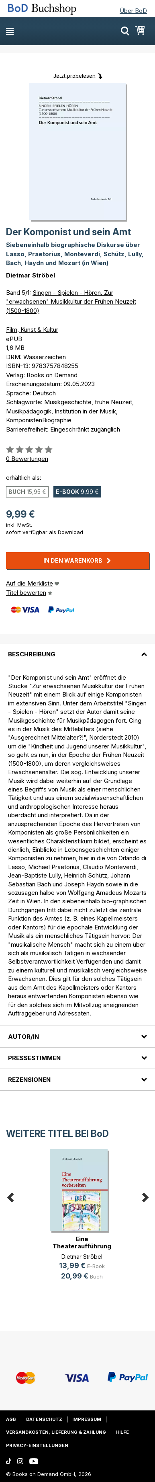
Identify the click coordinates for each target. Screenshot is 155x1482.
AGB (11, 1419)
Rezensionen (29, 1079)
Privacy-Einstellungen (37, 1445)
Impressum (86, 1419)
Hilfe (122, 1432)
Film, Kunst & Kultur (32, 329)
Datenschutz (44, 1419)
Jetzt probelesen (74, 75)
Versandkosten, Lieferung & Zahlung (56, 1432)
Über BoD (133, 10)
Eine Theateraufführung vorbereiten (82, 1246)
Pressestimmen (34, 1058)
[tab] (77, 649)
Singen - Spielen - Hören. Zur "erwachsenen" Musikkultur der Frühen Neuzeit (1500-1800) (71, 301)
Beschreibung (31, 654)
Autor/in (23, 1036)
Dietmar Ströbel (30, 275)
